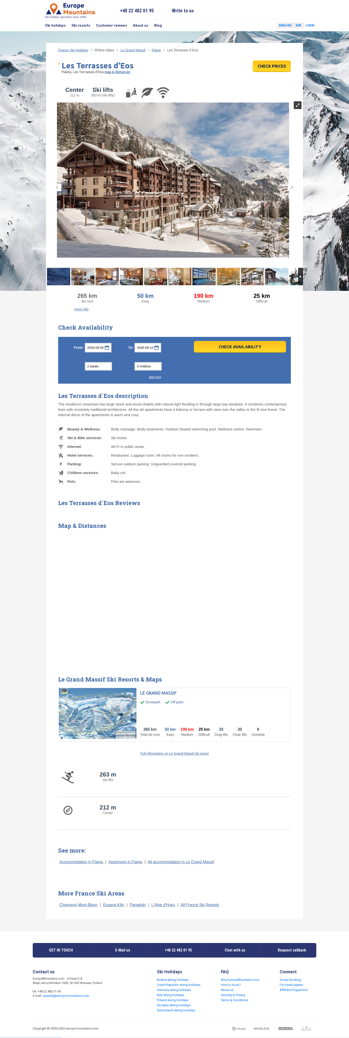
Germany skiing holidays (174, 990)
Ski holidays (55, 25)
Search (37, 25)
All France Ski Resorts (200, 905)
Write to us (183, 11)
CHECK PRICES (272, 66)
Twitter (268, 25)
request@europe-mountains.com (66, 996)
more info (81, 309)
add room (155, 377)
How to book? (231, 985)
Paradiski (138, 905)
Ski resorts (80, 25)
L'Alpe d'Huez (163, 905)
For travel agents (291, 985)
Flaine (156, 50)
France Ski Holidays (73, 50)
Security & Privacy (233, 995)
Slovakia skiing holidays (173, 1005)
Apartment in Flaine (126, 862)
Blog (158, 25)
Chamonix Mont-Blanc (78, 905)
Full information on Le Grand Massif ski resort (174, 753)
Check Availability (240, 346)
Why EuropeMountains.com (240, 980)
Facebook (261, 25)
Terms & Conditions (234, 1000)
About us (140, 25)
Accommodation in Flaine (81, 862)
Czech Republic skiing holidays (178, 985)
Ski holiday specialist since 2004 (70, 10)
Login (310, 25)
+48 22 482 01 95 (137, 11)
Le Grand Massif (132, 50)
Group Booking (290, 980)
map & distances (117, 72)
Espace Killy (113, 905)
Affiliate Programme (294, 990)
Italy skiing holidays (170, 995)
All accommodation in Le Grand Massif (181, 862)
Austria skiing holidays (173, 980)
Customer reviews (111, 25)
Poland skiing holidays (172, 1000)
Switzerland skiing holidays (176, 1010)
